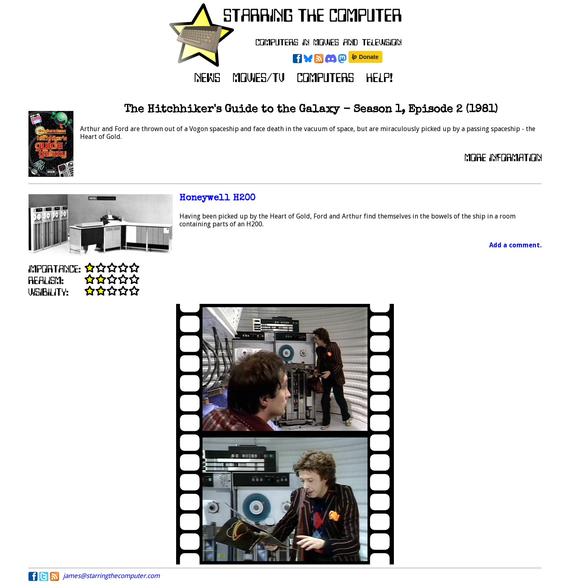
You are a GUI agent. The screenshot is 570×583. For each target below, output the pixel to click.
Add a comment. (515, 245)
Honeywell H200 (217, 198)
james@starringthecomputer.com (111, 576)
